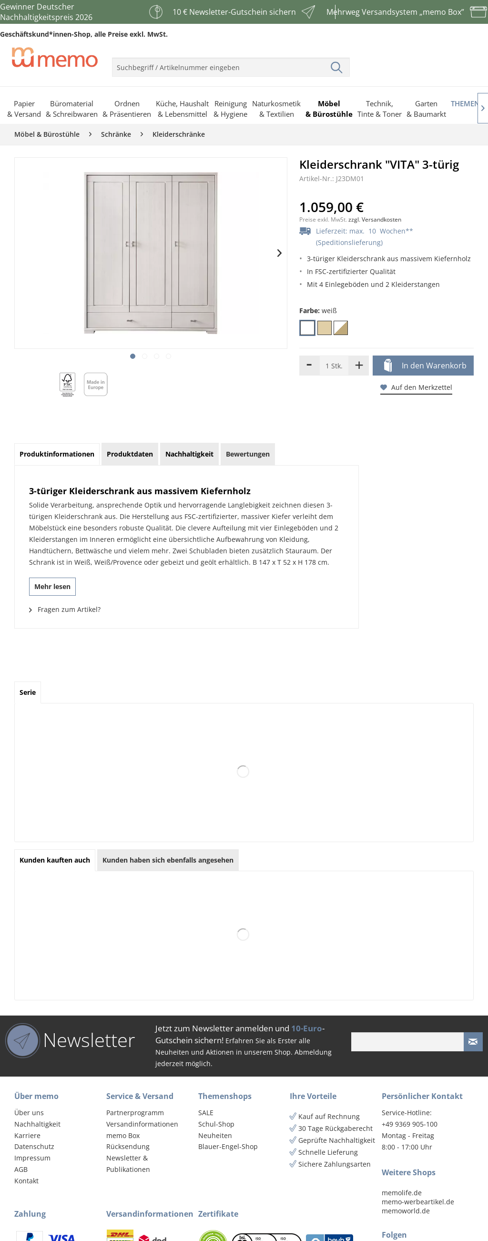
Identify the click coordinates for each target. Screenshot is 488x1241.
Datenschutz (34, 1146)
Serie (28, 692)
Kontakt (26, 1180)
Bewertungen (248, 453)
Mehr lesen (52, 586)
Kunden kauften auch (55, 860)
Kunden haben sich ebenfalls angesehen (168, 860)
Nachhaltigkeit (37, 1124)
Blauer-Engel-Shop (228, 1146)
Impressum (32, 1157)
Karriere (27, 1135)
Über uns (29, 1112)
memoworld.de (406, 1210)
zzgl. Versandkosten (374, 219)
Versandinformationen (142, 1124)
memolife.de (402, 1192)
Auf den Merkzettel (416, 387)
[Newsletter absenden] (473, 1041)
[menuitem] (231, 63)
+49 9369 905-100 (409, 1124)
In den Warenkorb (425, 366)
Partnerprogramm (135, 1112)
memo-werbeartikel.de (418, 1201)
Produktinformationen (57, 453)
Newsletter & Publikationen (128, 1163)
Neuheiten (215, 1135)
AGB (21, 1169)
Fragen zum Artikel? (65, 609)
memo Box (123, 1135)
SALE (206, 1112)
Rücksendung (128, 1146)
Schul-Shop (216, 1124)
